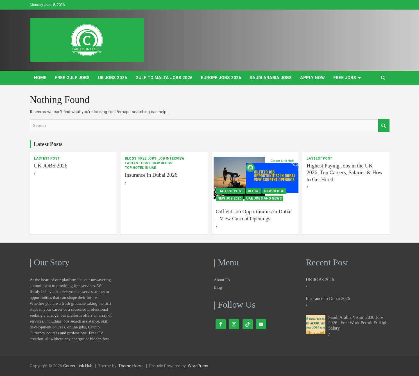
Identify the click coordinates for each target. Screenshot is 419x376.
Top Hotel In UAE (140, 168)
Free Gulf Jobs (72, 77)
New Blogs (162, 163)
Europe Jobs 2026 (221, 77)
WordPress (198, 365)
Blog (218, 287)
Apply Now (312, 77)
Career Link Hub (77, 365)
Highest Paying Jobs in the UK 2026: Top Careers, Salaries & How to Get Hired (345, 172)
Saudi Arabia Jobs (271, 77)
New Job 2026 (229, 198)
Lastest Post (47, 158)
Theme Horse (131, 365)
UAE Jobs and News (264, 198)
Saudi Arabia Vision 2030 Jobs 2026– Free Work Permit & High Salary (357, 322)
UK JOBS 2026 (112, 77)
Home (40, 77)
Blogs (130, 158)
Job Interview (171, 158)
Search (383, 125)
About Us (222, 279)
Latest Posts (48, 144)
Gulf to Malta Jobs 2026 (163, 77)
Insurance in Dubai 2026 (151, 175)
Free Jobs (344, 77)
